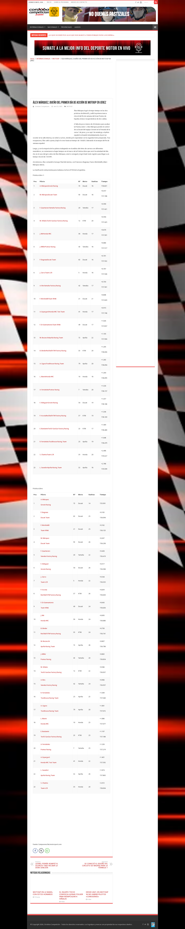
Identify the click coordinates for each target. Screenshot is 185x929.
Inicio (32, 59)
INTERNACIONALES (37, 27)
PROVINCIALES (66, 27)
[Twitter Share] (41, 850)
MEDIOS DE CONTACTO (79, 2)
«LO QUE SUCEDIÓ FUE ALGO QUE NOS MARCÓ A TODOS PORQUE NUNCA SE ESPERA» (81, 35)
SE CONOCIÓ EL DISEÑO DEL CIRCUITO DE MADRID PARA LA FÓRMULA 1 (95, 865)
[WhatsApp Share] (47, 850)
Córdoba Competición (42, 106)
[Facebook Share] (35, 850)
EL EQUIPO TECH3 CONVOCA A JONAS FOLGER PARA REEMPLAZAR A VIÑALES (71, 895)
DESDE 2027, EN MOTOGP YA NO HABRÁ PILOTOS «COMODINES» (97, 894)
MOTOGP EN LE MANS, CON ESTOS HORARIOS (43, 893)
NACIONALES (52, 27)
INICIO (49, 2)
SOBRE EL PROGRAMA (61, 2)
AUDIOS (78, 27)
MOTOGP (55, 59)
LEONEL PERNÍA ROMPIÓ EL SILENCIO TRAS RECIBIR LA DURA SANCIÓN (48, 865)
